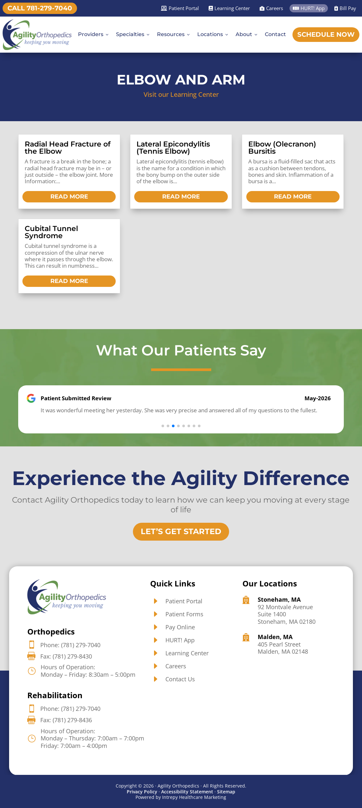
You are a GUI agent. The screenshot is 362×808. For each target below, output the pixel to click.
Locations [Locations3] (213, 34)
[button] (163, 425)
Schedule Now (326, 34)
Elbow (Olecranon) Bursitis (282, 148)
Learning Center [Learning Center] (229, 8)
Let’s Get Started (181, 531)
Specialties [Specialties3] (133, 34)
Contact (275, 34)
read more (69, 196)
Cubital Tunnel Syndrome (51, 232)
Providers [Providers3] (94, 34)
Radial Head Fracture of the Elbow (67, 148)
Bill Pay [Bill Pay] (345, 8)
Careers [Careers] (271, 8)
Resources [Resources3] (174, 34)
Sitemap (226, 791)
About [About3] (247, 34)
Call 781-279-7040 (39, 8)
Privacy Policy (142, 791)
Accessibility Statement (187, 791)
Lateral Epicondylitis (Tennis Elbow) (173, 148)
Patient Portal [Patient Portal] (180, 8)
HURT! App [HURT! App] (309, 8)
